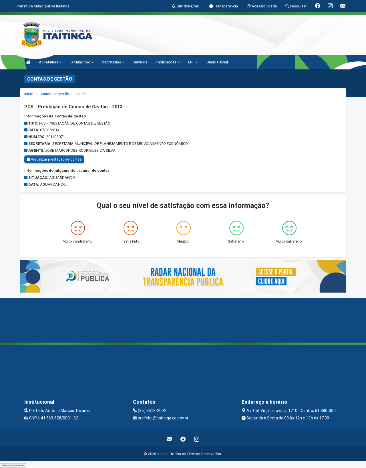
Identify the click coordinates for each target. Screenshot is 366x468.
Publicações (168, 62)
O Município (82, 62)
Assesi (163, 454)
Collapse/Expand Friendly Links (13, 465)
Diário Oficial (217, 62)
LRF (193, 62)
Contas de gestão (54, 94)
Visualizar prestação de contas (54, 159)
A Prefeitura (50, 62)
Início (28, 94)
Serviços (140, 62)
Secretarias (113, 62)
